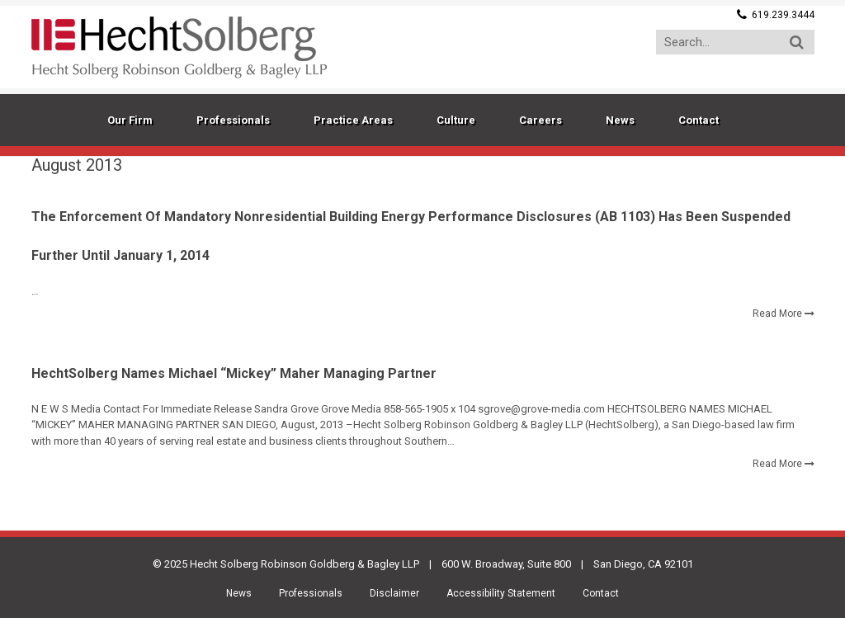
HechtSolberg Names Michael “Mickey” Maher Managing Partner (234, 373)
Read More (777, 313)
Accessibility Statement (500, 593)
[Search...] (735, 42)
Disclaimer (394, 593)
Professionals (310, 593)
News (239, 593)
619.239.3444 (783, 15)
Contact (601, 593)
